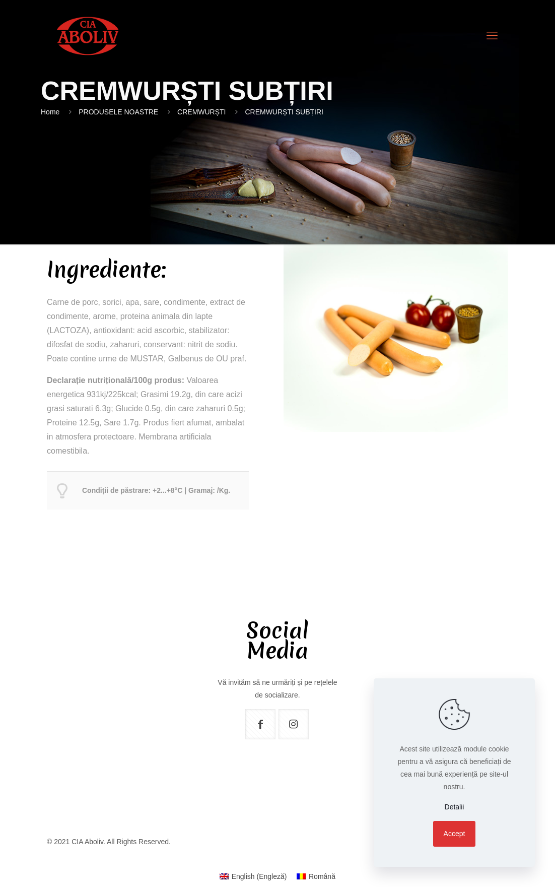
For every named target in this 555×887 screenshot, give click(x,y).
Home (50, 112)
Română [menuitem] (322, 876)
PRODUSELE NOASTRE (118, 112)
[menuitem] (253, 876)
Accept (454, 834)
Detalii (454, 807)
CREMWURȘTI (201, 112)
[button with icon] (260, 724)
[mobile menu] (492, 35)
